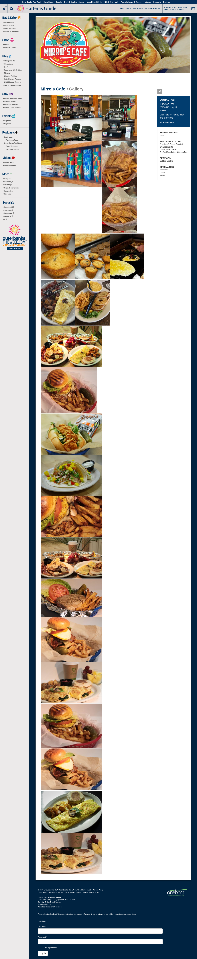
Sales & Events (10, 48)
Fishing (7, 73)
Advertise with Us (44, 904)
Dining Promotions (11, 31)
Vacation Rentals (11, 104)
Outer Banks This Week (31, 2)
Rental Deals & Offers (12, 108)
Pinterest (8, 216)
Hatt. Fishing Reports (12, 79)
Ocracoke (157, 2)
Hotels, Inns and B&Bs (13, 98)
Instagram (9, 213)
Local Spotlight (10, 165)
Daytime (7, 121)
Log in (43, 953)
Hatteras (147, 2)
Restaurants (9, 22)
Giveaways (8, 182)
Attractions (8, 64)
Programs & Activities (13, 70)
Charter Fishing (10, 76)
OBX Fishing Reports (12, 82)
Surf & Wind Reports (12, 85)
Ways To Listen (12, 146)
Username (42, 926)
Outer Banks (48, 2)
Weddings (8, 185)
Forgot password (50, 948)
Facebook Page (12, 140)
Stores (6, 45)
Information (9, 191)
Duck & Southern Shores (74, 2)
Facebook (9, 207)
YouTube (8, 210)
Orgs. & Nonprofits (11, 188)
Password (42, 937)
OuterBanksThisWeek (13, 143)
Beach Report (9, 162)
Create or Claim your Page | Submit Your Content (56, 899)
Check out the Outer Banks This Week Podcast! (140, 8)
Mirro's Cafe (53, 89)
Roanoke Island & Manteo (131, 2)
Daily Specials (10, 28)
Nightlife (7, 124)
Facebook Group (12, 149)
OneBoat (54, 914)
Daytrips (166, 2)
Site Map (7, 194)
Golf (6, 67)
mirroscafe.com (167, 122)
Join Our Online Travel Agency (49, 902)
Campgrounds (10, 101)
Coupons (8, 179)
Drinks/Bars (9, 25)
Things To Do (9, 61)
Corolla (59, 2)
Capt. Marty (8, 137)
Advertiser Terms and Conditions (50, 907)
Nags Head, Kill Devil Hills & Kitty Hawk (102, 2)
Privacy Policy (97, 890)
